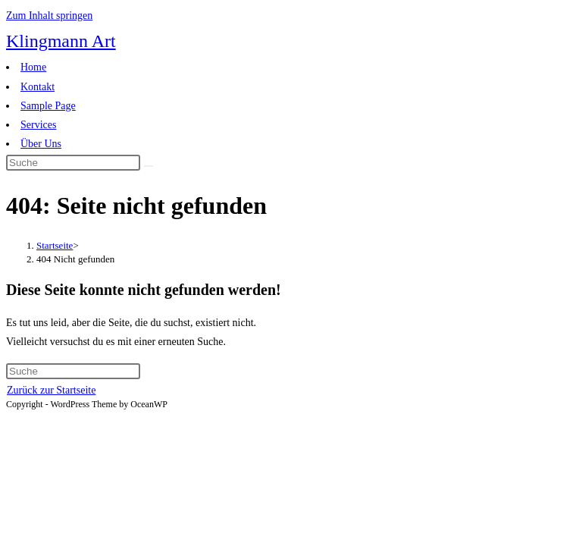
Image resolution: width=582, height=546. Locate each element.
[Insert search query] (73, 163)
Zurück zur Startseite (51, 390)
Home (33, 67)
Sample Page (48, 105)
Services (38, 124)
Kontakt (37, 87)
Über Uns (40, 143)
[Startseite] (54, 245)
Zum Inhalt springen (49, 15)
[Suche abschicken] (148, 166)
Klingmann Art (61, 41)
